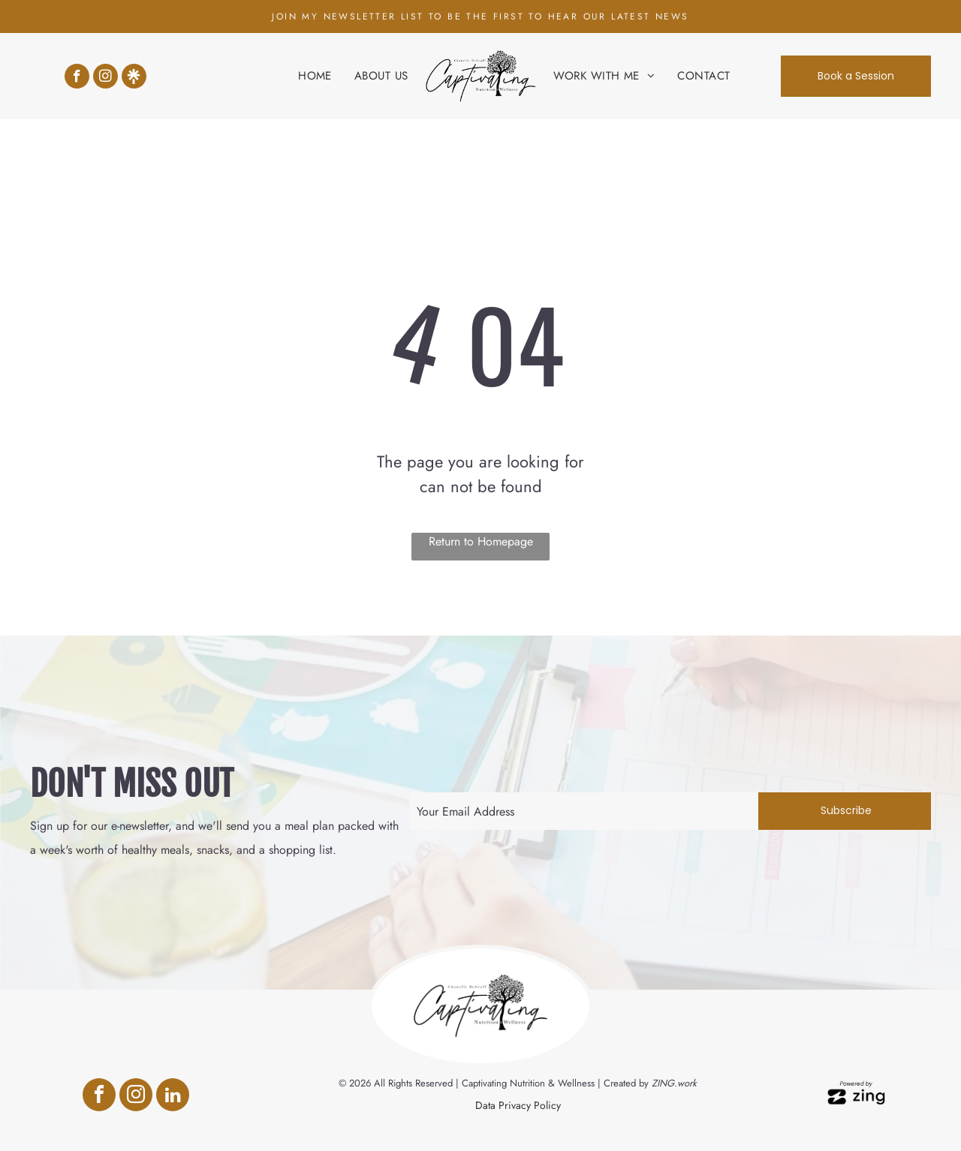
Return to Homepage (481, 541)
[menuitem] (315, 76)
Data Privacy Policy (518, 1105)
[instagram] (105, 78)
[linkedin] (172, 1096)
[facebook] (77, 78)
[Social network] (134, 78)
